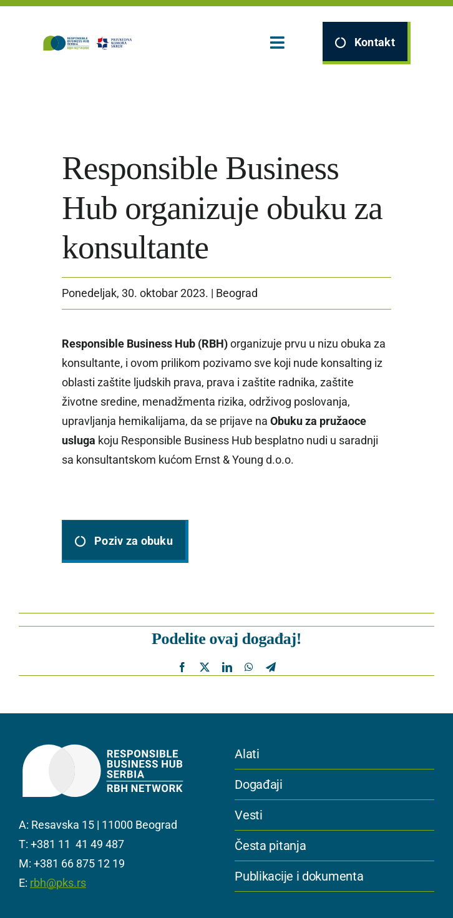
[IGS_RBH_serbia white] (103, 743)
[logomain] (87, 40)
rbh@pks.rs (58, 882)
